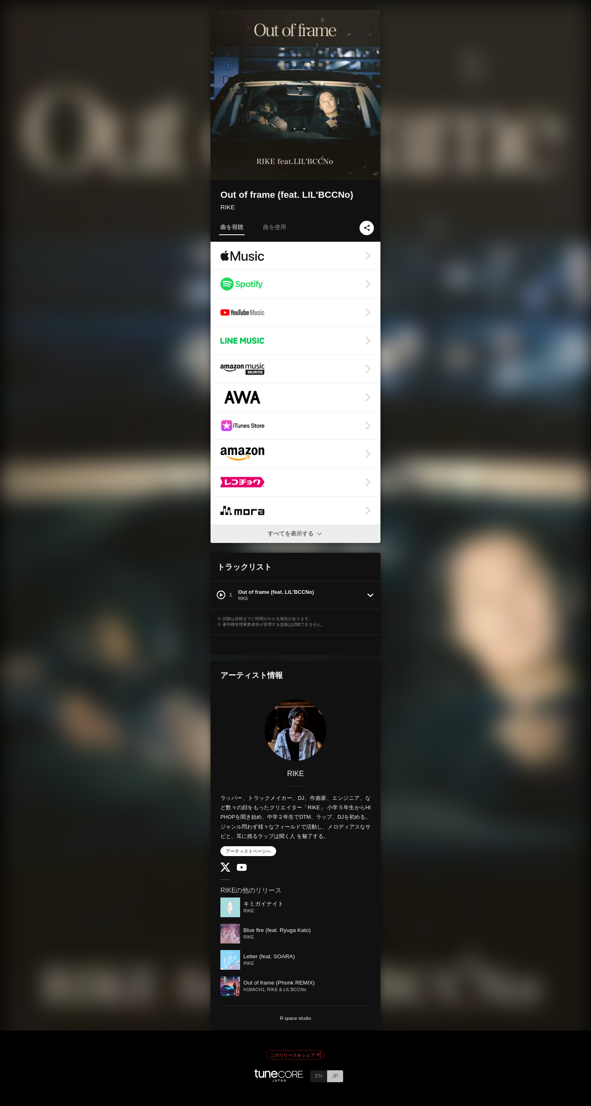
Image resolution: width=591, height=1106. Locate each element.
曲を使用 (274, 227)
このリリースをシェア (295, 1055)
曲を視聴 (231, 227)
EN (319, 1076)
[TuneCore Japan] (279, 1079)
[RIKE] (295, 730)
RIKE (227, 207)
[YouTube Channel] (242, 869)
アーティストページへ (248, 851)
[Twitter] (225, 870)
